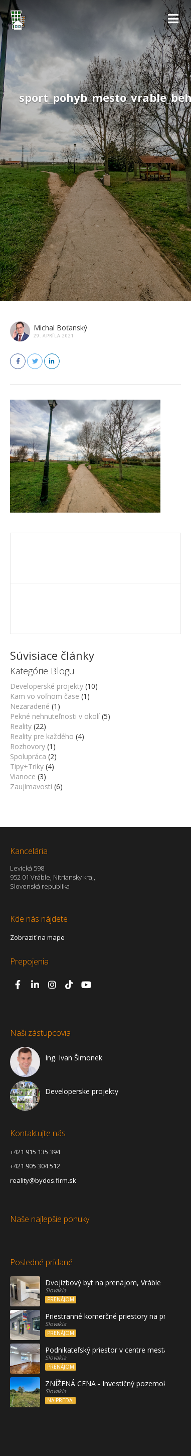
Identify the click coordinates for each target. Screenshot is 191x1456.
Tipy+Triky (27, 766)
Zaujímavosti (31, 786)
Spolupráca (28, 756)
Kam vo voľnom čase (44, 696)
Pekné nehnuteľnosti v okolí (55, 716)
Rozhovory (27, 746)
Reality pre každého (42, 736)
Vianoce (23, 776)
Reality (21, 726)
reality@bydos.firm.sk (43, 1180)
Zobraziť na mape (37, 937)
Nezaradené (30, 706)
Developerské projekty (46, 686)
